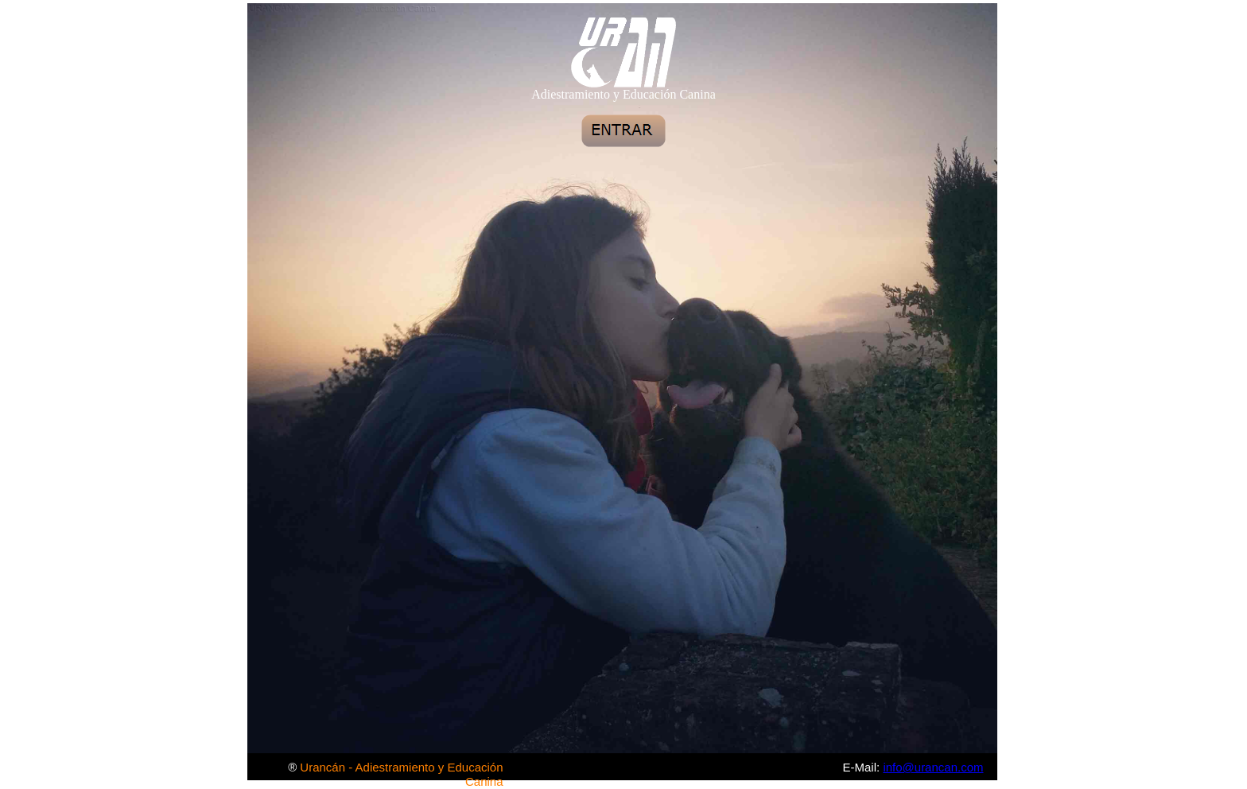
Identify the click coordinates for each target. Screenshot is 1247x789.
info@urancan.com (933, 767)
